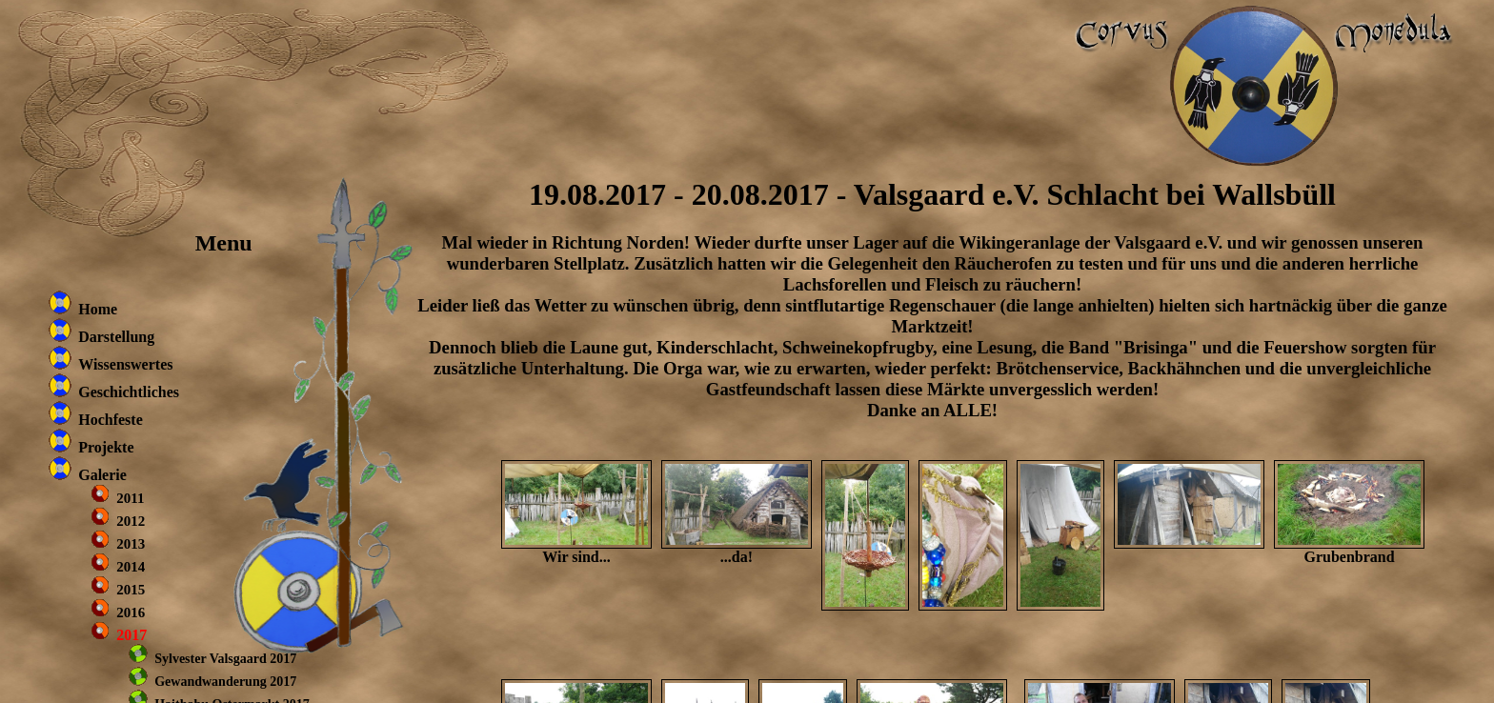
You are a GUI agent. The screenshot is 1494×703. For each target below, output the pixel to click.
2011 (130, 498)
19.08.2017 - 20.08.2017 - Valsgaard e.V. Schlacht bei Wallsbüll (932, 194)
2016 (130, 612)
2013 (130, 544)
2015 (130, 589)
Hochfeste (110, 420)
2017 (131, 635)
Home (97, 309)
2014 (130, 566)
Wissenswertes (125, 364)
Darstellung (116, 337)
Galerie (102, 475)
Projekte (105, 447)
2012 (130, 521)
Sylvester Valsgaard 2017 (225, 659)
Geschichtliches (128, 392)
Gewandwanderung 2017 (225, 681)
